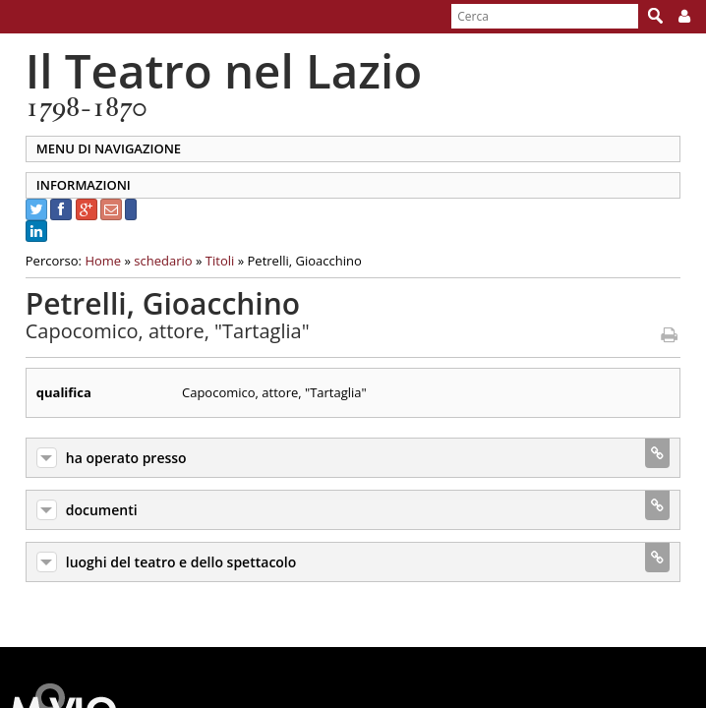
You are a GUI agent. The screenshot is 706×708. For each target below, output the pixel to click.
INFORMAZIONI (73, 185)
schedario (153, 260)
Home (93, 260)
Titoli (209, 260)
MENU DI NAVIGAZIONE (98, 148)
